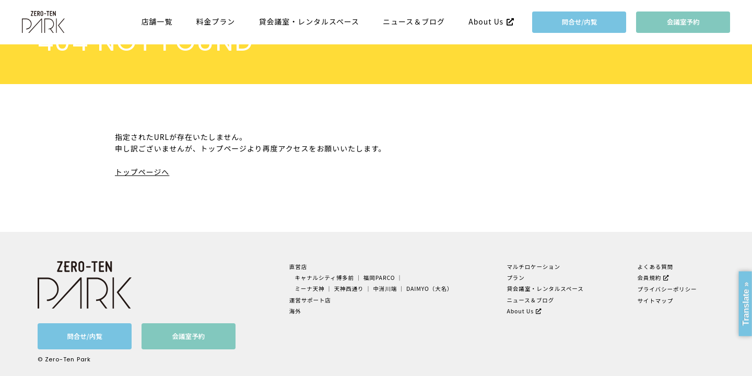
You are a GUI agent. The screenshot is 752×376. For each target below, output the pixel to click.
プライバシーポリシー (667, 289)
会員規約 (650, 277)
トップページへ (142, 172)
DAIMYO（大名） (429, 288)
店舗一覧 (157, 22)
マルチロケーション (533, 267)
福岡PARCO (379, 277)
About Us (485, 21)
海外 (295, 311)
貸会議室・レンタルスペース (309, 22)
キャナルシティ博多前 (324, 277)
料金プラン (216, 22)
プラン (515, 277)
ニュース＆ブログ (414, 22)
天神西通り (348, 288)
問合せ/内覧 (579, 22)
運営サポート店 (310, 300)
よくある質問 (656, 267)
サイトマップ (656, 300)
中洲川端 (385, 288)
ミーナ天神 (309, 288)
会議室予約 (683, 22)
